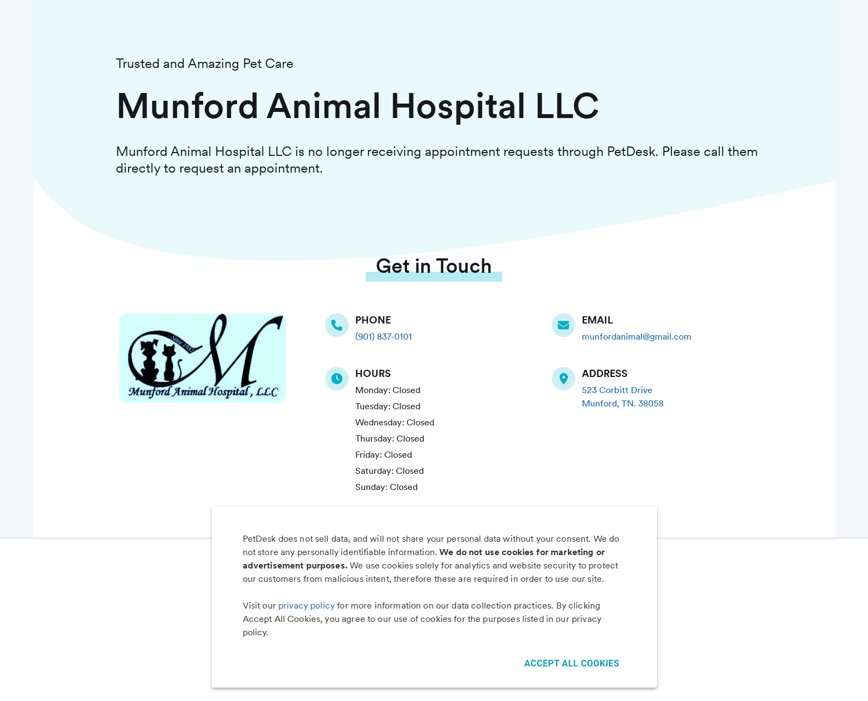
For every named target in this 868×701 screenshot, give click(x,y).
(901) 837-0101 (383, 336)
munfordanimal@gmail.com (637, 336)
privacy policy (306, 605)
